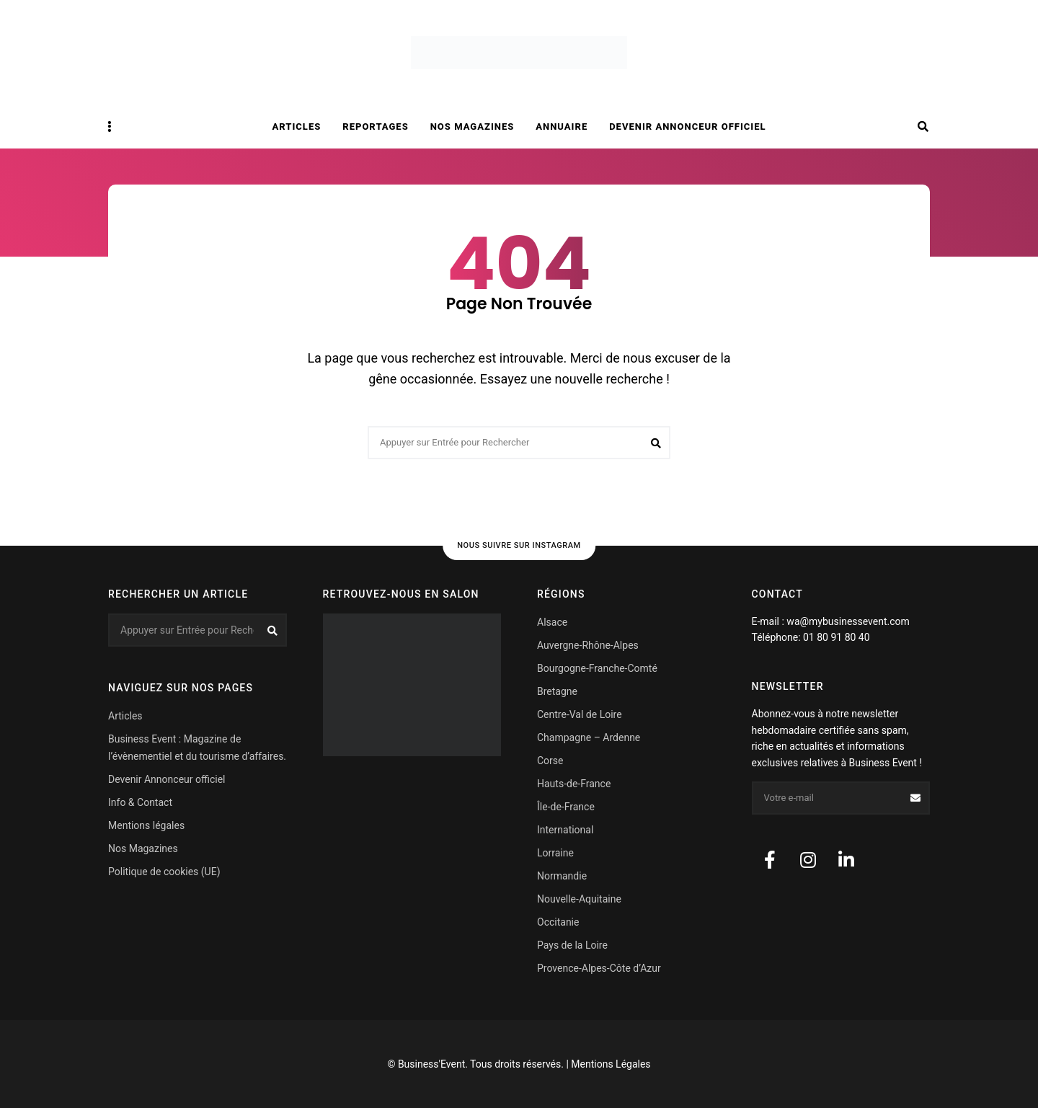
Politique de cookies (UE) (164, 871)
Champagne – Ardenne (588, 737)
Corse (550, 760)
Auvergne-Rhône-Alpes (588, 645)
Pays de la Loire (572, 945)
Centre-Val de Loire (579, 714)
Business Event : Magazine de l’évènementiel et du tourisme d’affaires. (197, 747)
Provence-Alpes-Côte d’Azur (599, 968)
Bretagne (557, 691)
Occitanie (558, 922)
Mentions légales (146, 825)
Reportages (375, 126)
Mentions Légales (610, 1064)
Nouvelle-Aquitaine (579, 899)
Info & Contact (140, 802)
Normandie (562, 876)
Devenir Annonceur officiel (687, 126)
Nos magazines (472, 126)
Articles (296, 126)
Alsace (552, 622)
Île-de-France (566, 806)
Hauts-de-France (574, 783)
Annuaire (561, 126)
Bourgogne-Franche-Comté (597, 668)
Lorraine (555, 853)
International (565, 830)
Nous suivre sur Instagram (519, 545)
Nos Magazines (143, 848)
